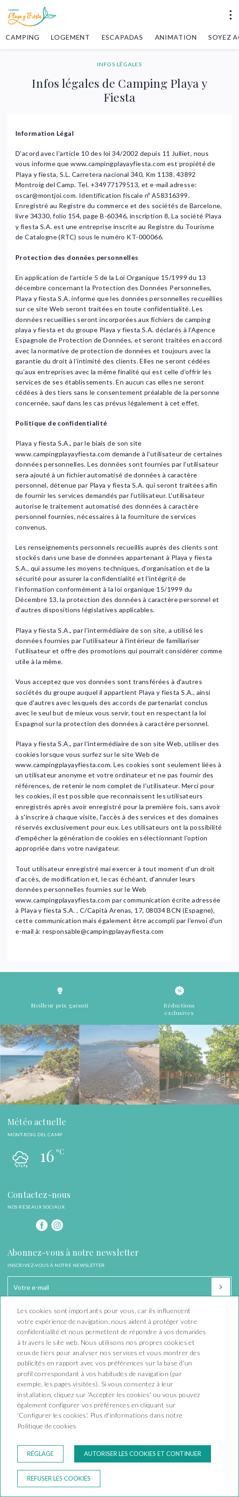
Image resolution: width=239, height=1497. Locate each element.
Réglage (40, 1453)
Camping (23, 37)
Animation (176, 37)
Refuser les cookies (59, 1478)
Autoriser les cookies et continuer (142, 1453)
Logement (70, 37)
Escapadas (123, 37)
